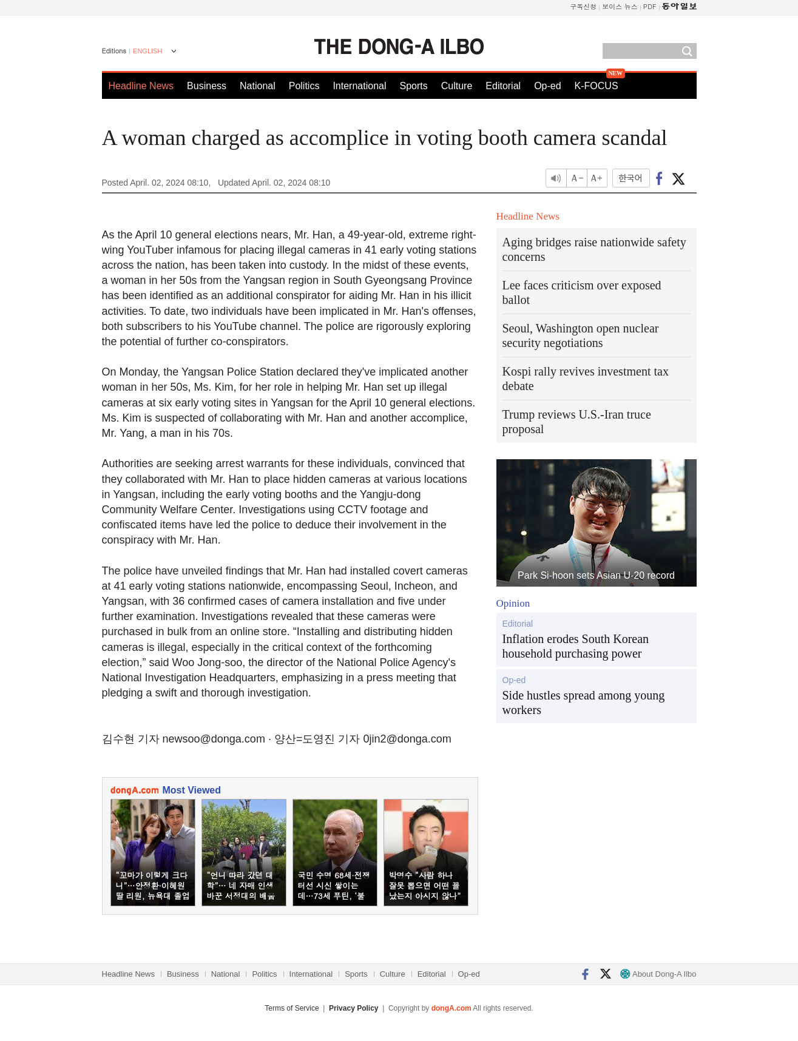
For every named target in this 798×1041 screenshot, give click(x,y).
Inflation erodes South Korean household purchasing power (575, 646)
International (359, 86)
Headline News (141, 86)
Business (206, 86)
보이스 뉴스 (620, 6)
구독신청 (583, 6)
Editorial (503, 86)
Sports (413, 86)
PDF (650, 6)
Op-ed (547, 86)
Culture (457, 86)
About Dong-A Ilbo (658, 974)
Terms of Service (292, 1008)
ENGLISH (147, 51)
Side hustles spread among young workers (583, 702)
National (258, 86)
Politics (304, 86)
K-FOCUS (596, 86)
